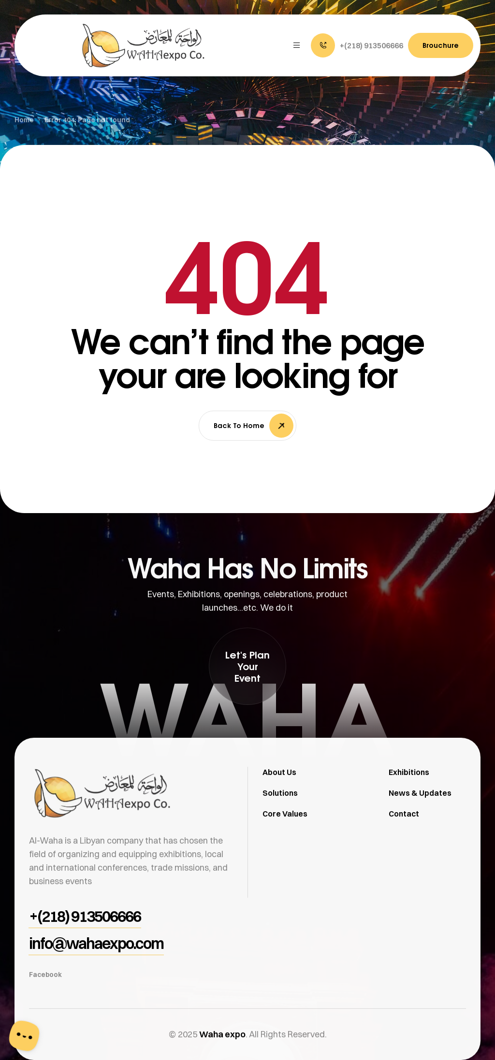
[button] (357, 45)
